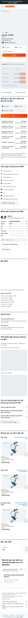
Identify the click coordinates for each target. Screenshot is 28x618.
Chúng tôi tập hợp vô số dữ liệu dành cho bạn (14, 604)
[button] (26, 2)
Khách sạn (12, 615)
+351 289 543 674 (6, 40)
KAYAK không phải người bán (14, 601)
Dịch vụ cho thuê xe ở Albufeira (11, 580)
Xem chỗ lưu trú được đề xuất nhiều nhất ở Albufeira (21, 504)
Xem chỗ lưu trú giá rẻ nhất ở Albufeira (22, 470)
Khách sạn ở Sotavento (19, 616)
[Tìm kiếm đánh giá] (15, 240)
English (15, 2)
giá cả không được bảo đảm (7, 597)
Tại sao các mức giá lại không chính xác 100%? (14, 607)
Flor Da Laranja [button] (5, 458)
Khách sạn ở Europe (20, 615)
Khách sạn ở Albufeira (9, 582)
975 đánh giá (12, 42)
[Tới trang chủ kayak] (9, 6)
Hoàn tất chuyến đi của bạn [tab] (10, 569)
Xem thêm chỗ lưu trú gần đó (21, 438)
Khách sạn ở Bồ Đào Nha (8, 616)
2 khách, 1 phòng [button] (7, 51)
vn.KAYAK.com (5, 615)
